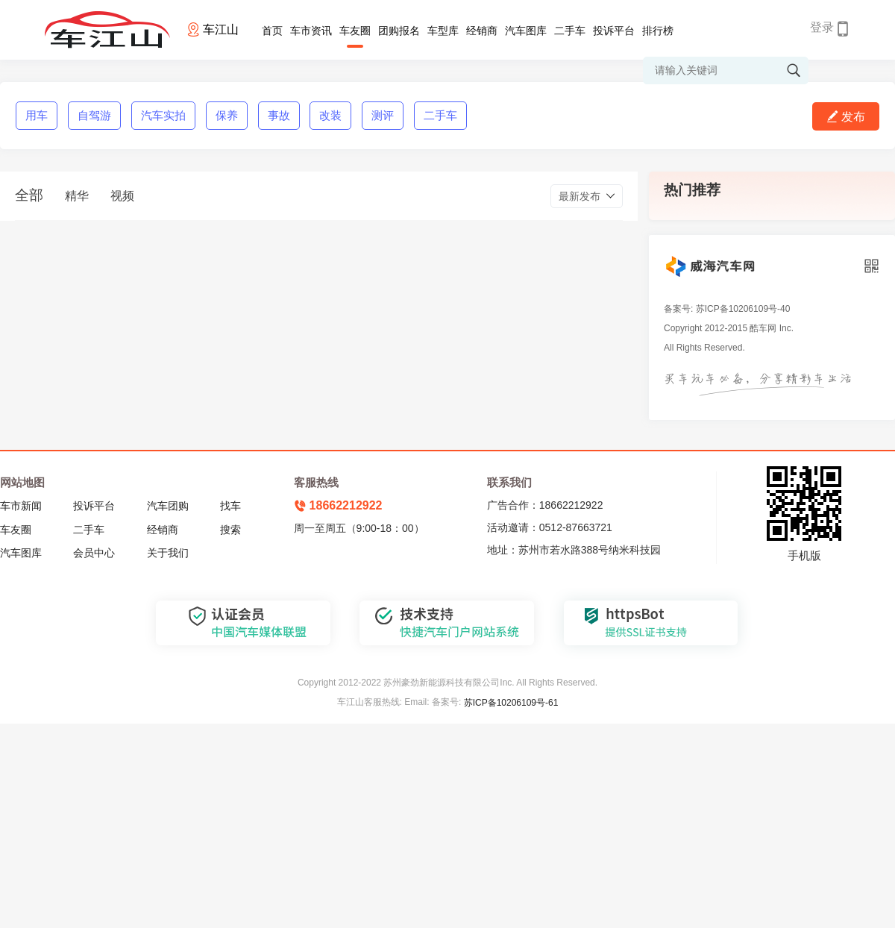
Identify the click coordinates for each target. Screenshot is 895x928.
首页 (272, 31)
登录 (822, 27)
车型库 (443, 31)
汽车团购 (168, 506)
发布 (845, 116)
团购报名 (399, 31)
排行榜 (657, 31)
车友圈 (355, 31)
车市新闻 (21, 506)
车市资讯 (311, 31)
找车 (230, 506)
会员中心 (94, 553)
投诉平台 (614, 31)
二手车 (569, 31)
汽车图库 (526, 31)
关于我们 (168, 553)
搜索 (230, 530)
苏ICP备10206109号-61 (511, 702)
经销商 (481, 31)
